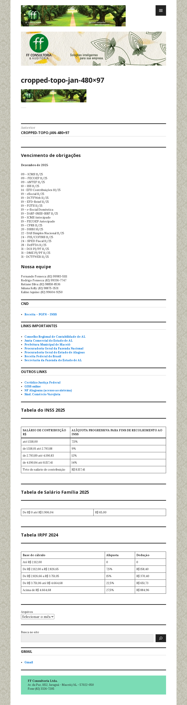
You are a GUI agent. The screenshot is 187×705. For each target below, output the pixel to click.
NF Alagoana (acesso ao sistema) (48, 390)
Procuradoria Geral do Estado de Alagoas (54, 352)
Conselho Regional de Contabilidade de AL (55, 337)
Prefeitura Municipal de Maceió (47, 344)
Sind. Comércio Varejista (42, 394)
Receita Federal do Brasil (42, 356)
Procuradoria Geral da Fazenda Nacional (53, 348)
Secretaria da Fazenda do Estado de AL (53, 360)
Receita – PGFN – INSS (40, 314)
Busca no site (30, 632)
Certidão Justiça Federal (42, 382)
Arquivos (27, 612)
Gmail (28, 662)
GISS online (32, 386)
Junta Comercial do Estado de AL (48, 340)
